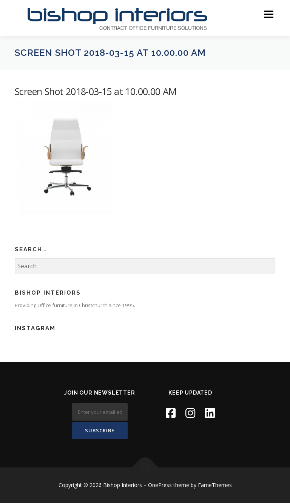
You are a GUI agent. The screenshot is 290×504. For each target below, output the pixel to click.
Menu (268, 14)
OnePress (160, 486)
